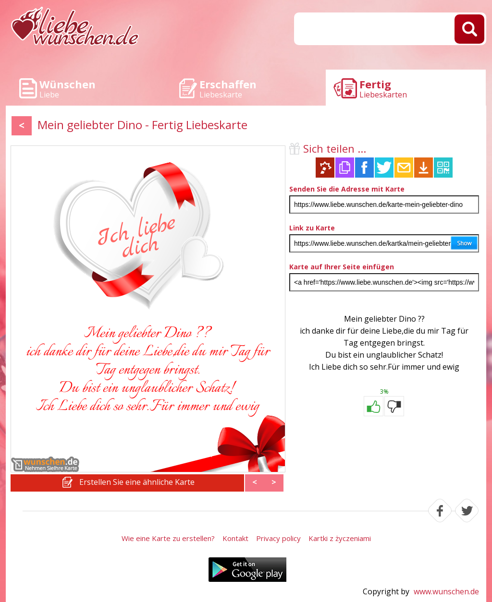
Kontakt (235, 538)
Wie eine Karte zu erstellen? (168, 538)
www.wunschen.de (446, 591)
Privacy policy (278, 538)
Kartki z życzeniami (339, 538)
